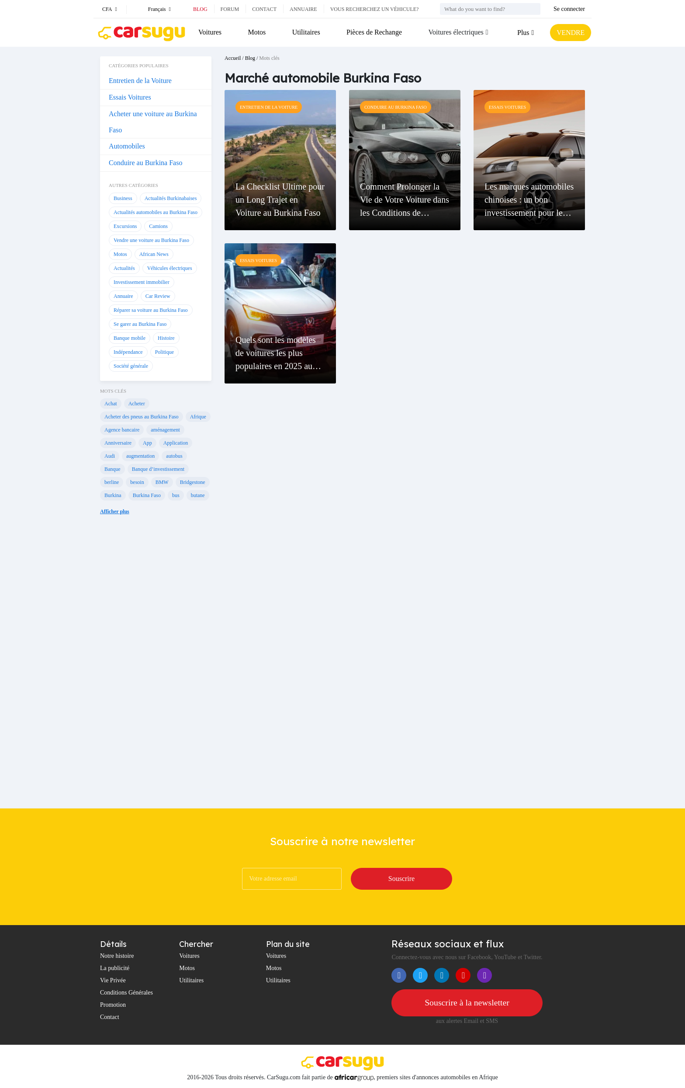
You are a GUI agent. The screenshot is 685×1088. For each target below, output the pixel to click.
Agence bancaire (121, 430)
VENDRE (570, 32)
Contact (264, 9)
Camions (158, 226)
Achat (110, 404)
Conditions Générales (126, 992)
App (147, 443)
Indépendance (128, 352)
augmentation (140, 456)
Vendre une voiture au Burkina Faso (151, 240)
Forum (230, 9)
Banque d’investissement (158, 469)
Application (175, 443)
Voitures (209, 32)
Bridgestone (192, 482)
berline (111, 482)
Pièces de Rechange (373, 32)
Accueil (233, 58)
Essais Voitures (130, 97)
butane (198, 495)
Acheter (136, 404)
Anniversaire (117, 443)
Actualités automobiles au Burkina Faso (155, 212)
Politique (164, 352)
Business (123, 198)
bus (176, 495)
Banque (112, 469)
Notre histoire (117, 956)
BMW (162, 482)
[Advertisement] (155, 668)
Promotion (113, 1005)
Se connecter (569, 9)
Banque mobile (129, 338)
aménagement (165, 430)
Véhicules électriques (169, 268)
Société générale (131, 366)
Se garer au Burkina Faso (140, 324)
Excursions (125, 226)
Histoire (166, 338)
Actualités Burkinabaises (171, 198)
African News (154, 254)
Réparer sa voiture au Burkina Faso (151, 310)
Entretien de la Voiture (140, 80)
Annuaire (303, 9)
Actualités (124, 268)
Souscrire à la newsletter (467, 1003)
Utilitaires (306, 32)
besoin (137, 482)
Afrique (198, 417)
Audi (109, 456)
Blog (200, 9)
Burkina (112, 495)
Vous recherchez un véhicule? (374, 9)
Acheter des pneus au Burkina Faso (141, 417)
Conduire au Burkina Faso (145, 162)
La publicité (114, 968)
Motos (257, 32)
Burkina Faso (147, 495)
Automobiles (127, 146)
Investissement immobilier (142, 282)
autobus (174, 456)
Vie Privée (113, 980)
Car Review (157, 296)
